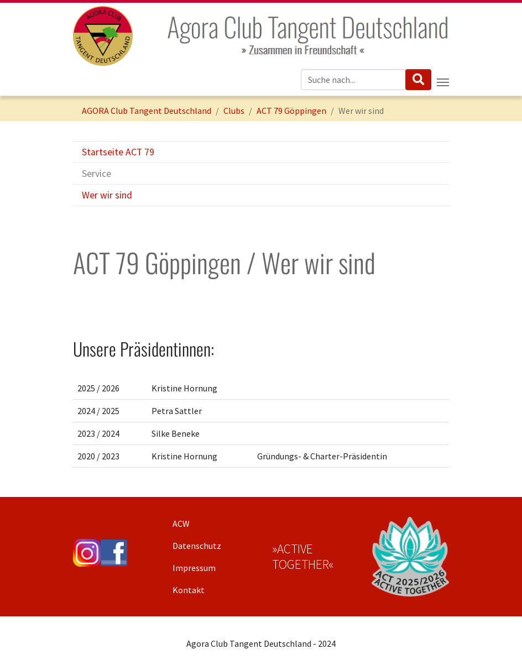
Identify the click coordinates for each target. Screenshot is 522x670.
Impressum (194, 567)
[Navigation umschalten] (443, 82)
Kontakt (189, 589)
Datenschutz (197, 545)
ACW (181, 523)
